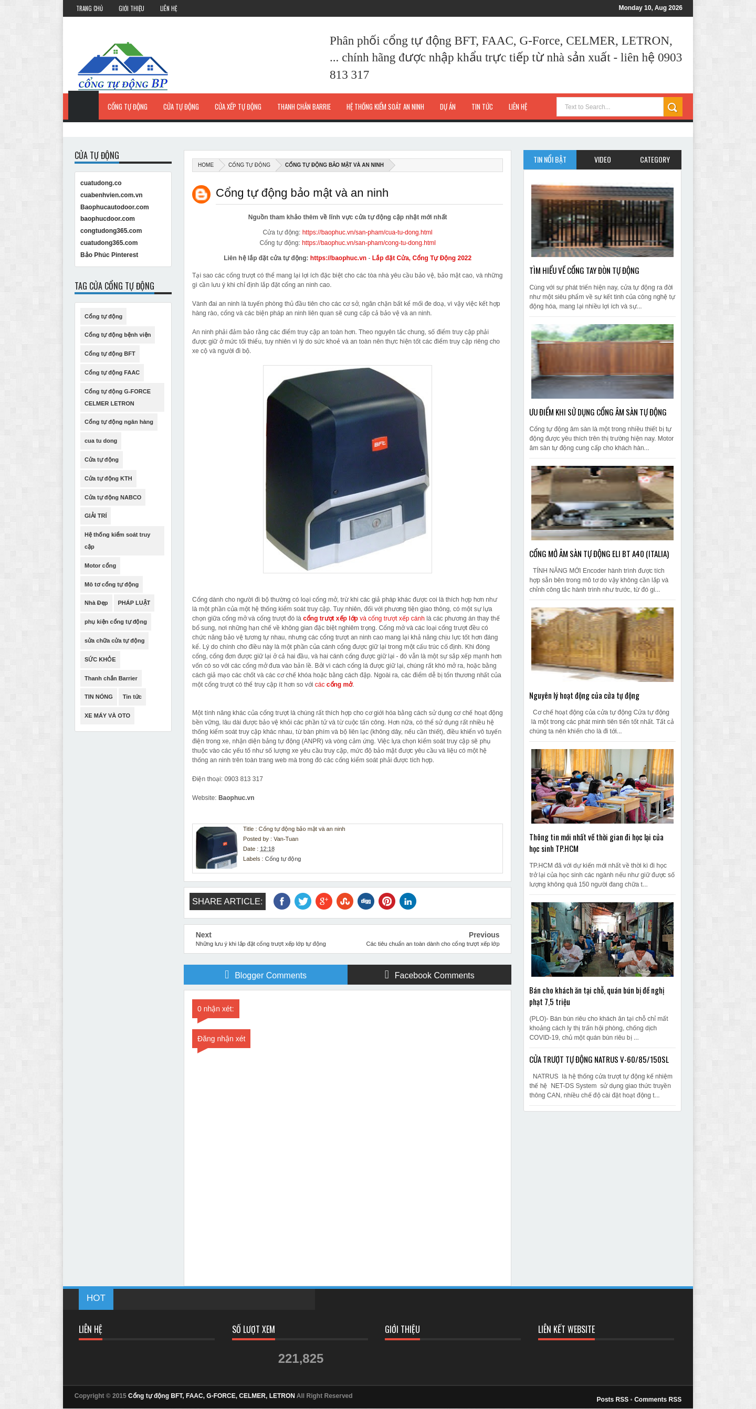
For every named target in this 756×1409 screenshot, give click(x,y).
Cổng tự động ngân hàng (119, 422)
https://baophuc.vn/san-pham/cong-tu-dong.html (369, 243)
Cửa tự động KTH (108, 478)
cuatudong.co (101, 183)
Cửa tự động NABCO (113, 497)
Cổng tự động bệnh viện (118, 335)
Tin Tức (482, 106)
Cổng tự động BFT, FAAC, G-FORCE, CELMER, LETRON (211, 1396)
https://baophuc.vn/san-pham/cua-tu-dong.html (367, 232)
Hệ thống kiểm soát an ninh (385, 106)
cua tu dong (101, 440)
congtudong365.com (111, 230)
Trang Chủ (89, 8)
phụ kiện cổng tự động (116, 621)
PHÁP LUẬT (134, 603)
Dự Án (448, 106)
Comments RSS (657, 1399)
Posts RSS (613, 1399)
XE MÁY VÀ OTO (107, 715)
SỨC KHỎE (100, 659)
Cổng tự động (128, 106)
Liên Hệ (168, 8)
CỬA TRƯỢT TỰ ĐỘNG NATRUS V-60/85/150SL (599, 1059)
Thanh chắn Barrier (111, 678)
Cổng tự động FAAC (112, 372)
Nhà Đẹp (96, 603)
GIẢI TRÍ (96, 516)
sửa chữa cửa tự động (114, 640)
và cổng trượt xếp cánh (364, 618)
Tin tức (132, 696)
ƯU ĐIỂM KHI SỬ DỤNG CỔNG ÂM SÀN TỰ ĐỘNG (598, 412)
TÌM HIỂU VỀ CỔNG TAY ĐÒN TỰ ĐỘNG (584, 270)
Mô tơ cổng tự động (112, 584)
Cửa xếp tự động (238, 106)
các (333, 684)
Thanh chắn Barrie (304, 106)
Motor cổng (100, 565)
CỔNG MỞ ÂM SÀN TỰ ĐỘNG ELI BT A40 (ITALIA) (599, 553)
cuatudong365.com (109, 243)
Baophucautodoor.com (114, 207)
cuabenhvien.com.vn (111, 195)
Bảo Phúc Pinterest (109, 255)
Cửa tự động (181, 106)
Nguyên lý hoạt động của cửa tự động (584, 695)
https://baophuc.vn (338, 258)
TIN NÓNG (99, 696)
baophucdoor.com (107, 218)
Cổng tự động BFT (110, 353)
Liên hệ (518, 106)
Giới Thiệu (131, 8)
